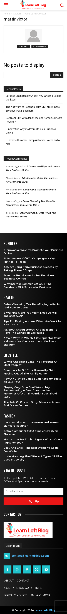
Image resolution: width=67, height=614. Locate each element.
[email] (33, 491)
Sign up (33, 501)
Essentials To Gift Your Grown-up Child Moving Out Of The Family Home (29, 372)
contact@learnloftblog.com (30, 556)
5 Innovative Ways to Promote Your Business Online (31, 131)
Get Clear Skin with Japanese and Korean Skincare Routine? (34, 120)
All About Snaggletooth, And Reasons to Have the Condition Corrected (31, 331)
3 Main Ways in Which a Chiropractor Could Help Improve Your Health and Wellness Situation (32, 341)
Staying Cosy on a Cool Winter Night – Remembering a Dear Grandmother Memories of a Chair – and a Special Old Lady (30, 392)
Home (7, 13)
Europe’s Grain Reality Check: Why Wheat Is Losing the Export (33, 97)
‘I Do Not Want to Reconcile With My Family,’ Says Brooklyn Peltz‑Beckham (33, 108)
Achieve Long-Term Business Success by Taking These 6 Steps (31, 268)
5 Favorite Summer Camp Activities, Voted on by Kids (33, 142)
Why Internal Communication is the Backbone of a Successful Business (27, 285)
